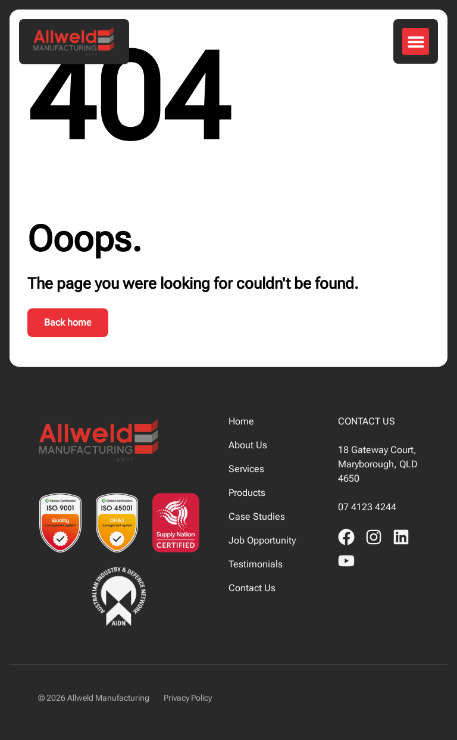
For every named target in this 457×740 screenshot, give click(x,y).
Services (246, 468)
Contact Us (252, 588)
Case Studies (256, 516)
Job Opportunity (262, 540)
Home (241, 421)
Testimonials (255, 564)
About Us (247, 445)
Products (246, 492)
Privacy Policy (188, 697)
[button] (415, 41)
